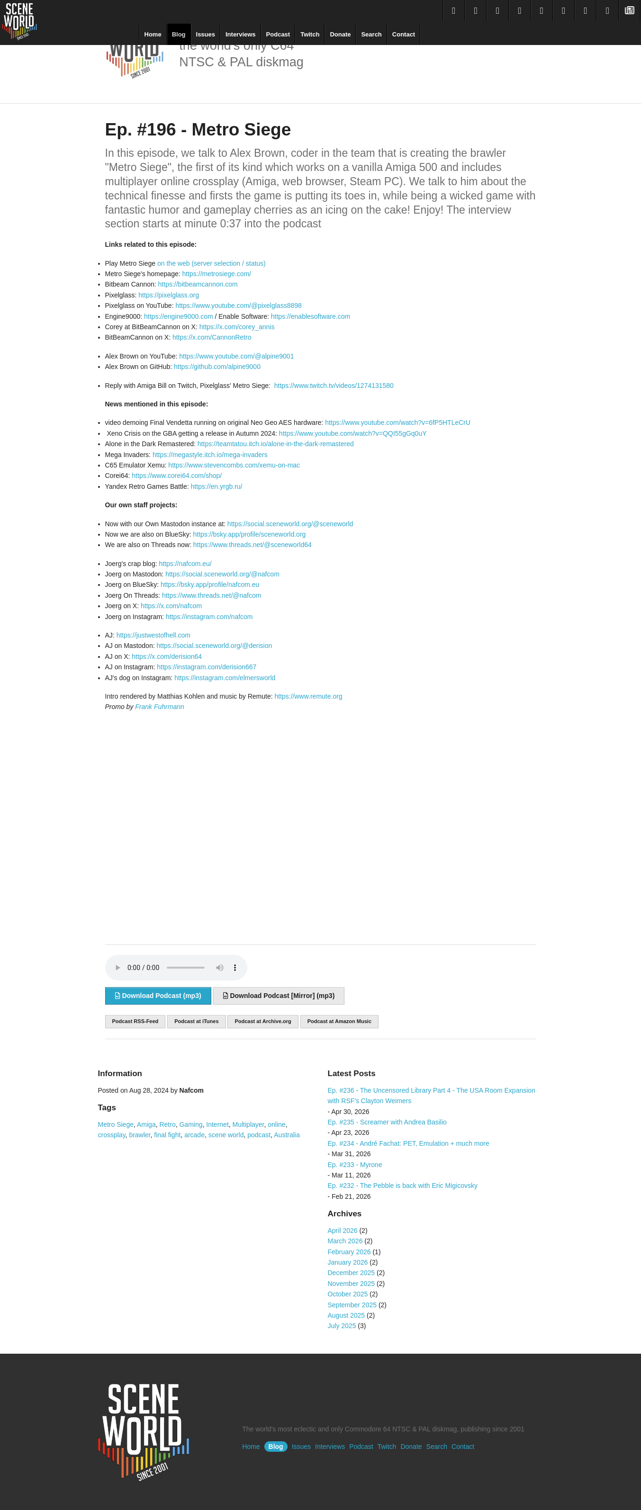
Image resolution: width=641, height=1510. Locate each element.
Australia (286, 1135)
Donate (340, 34)
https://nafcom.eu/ (185, 563)
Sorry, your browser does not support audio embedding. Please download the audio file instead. (176, 967)
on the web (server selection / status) (211, 263)
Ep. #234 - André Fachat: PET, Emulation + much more (408, 1143)
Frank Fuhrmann (159, 706)
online (276, 1124)
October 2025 (348, 1294)
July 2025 (342, 1326)
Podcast (278, 34)
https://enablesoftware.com (310, 316)
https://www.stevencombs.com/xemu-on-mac (234, 465)
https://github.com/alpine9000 (217, 366)
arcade (194, 1135)
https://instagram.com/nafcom (209, 616)
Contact (403, 34)
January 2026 (348, 1262)
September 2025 (352, 1305)
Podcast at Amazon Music (339, 1021)
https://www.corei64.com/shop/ (177, 475)
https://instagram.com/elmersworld (224, 678)
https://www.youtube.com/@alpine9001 (236, 356)
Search (371, 34)
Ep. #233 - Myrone (355, 1164)
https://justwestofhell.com (153, 635)
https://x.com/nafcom (171, 606)
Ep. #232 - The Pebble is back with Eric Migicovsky (403, 1185)
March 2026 (345, 1241)
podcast (259, 1135)
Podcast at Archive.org (263, 1021)
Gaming (190, 1124)
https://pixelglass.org (168, 295)
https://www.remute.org (308, 696)
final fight (167, 1135)
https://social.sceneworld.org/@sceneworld (290, 524)
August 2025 (346, 1315)
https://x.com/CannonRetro (212, 337)
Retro (167, 1124)
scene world (226, 1135)
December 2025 (351, 1272)
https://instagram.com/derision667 (206, 667)
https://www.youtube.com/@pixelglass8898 (238, 305)
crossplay (112, 1135)
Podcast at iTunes (196, 1021)
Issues (205, 34)
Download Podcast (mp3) (158, 995)
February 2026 (349, 1252)
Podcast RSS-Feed (135, 1021)
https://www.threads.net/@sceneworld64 (252, 544)
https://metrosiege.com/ (217, 274)
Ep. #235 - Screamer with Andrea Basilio (387, 1122)
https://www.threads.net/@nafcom (212, 595)
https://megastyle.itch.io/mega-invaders (210, 454)
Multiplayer (248, 1124)
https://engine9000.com (178, 316)
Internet (217, 1124)
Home (153, 34)
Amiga (146, 1124)
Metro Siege (116, 1124)
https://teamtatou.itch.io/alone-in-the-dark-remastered (276, 444)
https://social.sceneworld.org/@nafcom (222, 574)
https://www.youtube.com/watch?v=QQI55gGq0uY (353, 433)
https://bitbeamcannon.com (198, 284)
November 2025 (351, 1283)
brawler (139, 1135)
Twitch (309, 34)
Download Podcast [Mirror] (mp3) (279, 995)
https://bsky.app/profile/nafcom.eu (210, 584)
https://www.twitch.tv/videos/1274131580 (334, 385)
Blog (179, 34)
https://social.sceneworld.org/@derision (214, 645)
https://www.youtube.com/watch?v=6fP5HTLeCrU (397, 422)
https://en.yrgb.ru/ (217, 486)
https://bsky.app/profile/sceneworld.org (249, 534)
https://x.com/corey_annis (237, 327)
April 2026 (343, 1230)
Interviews (241, 34)
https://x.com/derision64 (167, 656)
